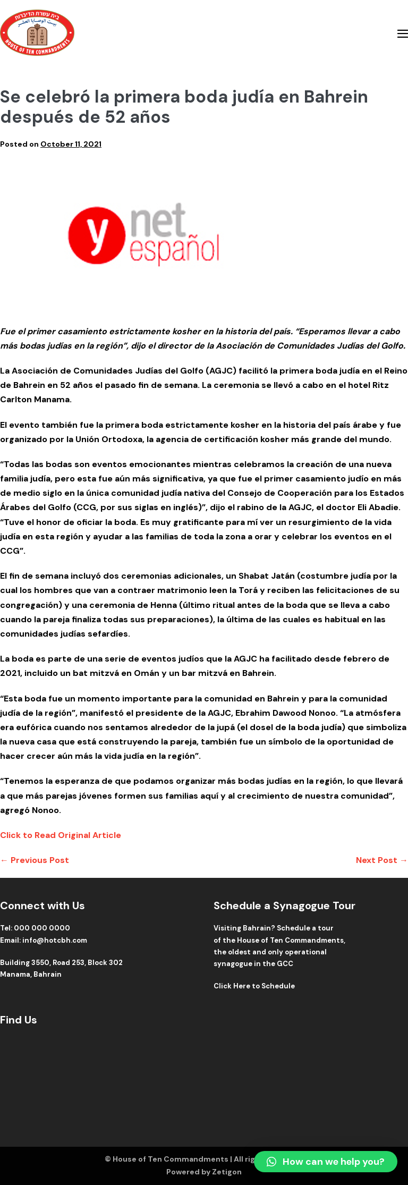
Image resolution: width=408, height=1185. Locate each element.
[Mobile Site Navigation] (402, 33)
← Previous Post (34, 860)
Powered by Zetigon (204, 1171)
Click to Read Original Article (60, 835)
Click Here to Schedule (254, 986)
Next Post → (382, 860)
